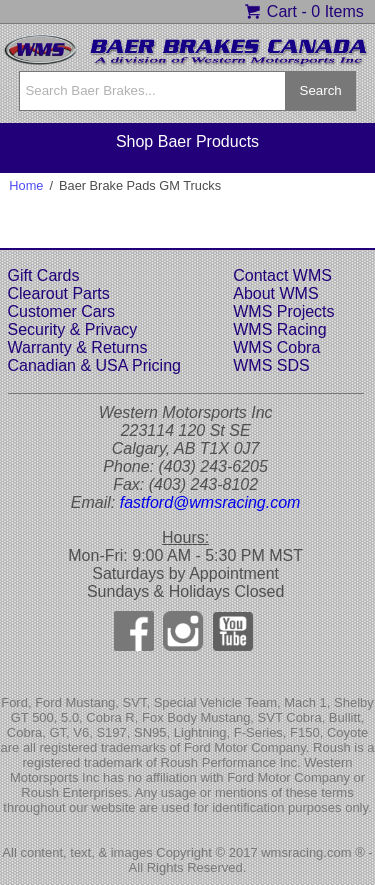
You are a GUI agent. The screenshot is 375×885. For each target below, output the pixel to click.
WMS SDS (271, 365)
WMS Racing (279, 329)
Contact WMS (282, 275)
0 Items (337, 11)
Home (26, 185)
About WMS (275, 293)
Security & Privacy (73, 329)
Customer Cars (62, 311)
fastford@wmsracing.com (210, 502)
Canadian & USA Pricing (94, 365)
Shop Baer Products (187, 141)
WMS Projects (283, 311)
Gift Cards (44, 275)
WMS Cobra (276, 347)
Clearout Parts (59, 293)
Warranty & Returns (78, 347)
